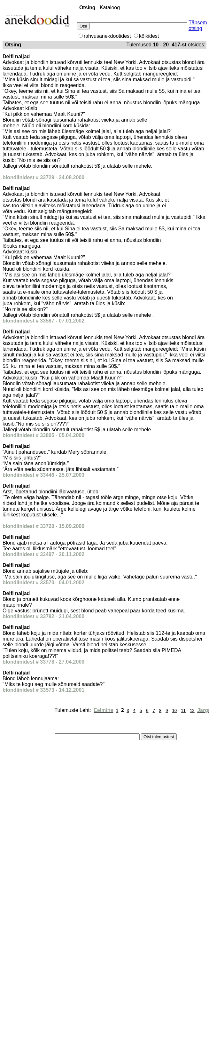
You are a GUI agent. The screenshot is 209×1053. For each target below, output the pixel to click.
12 (192, 710)
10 (174, 710)
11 (183, 710)
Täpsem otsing (198, 25)
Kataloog (110, 7)
